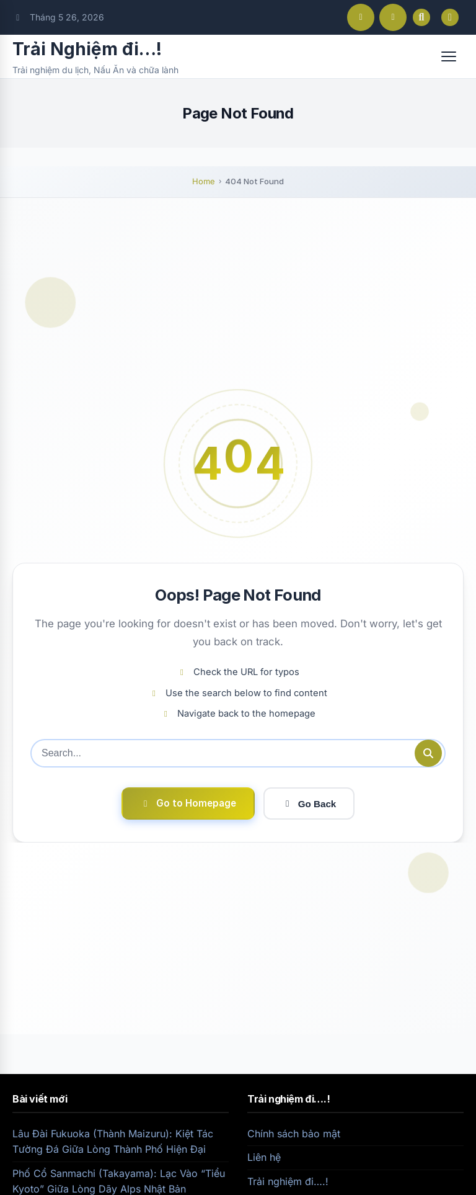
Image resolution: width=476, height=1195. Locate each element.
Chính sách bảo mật (293, 1133)
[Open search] (421, 17)
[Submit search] (428, 753)
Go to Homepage (188, 803)
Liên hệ (264, 1157)
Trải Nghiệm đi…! (87, 49)
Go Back (309, 804)
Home (203, 181)
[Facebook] (360, 17)
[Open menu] (449, 56)
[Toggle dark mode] (450, 17)
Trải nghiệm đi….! (287, 1181)
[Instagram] (393, 17)
